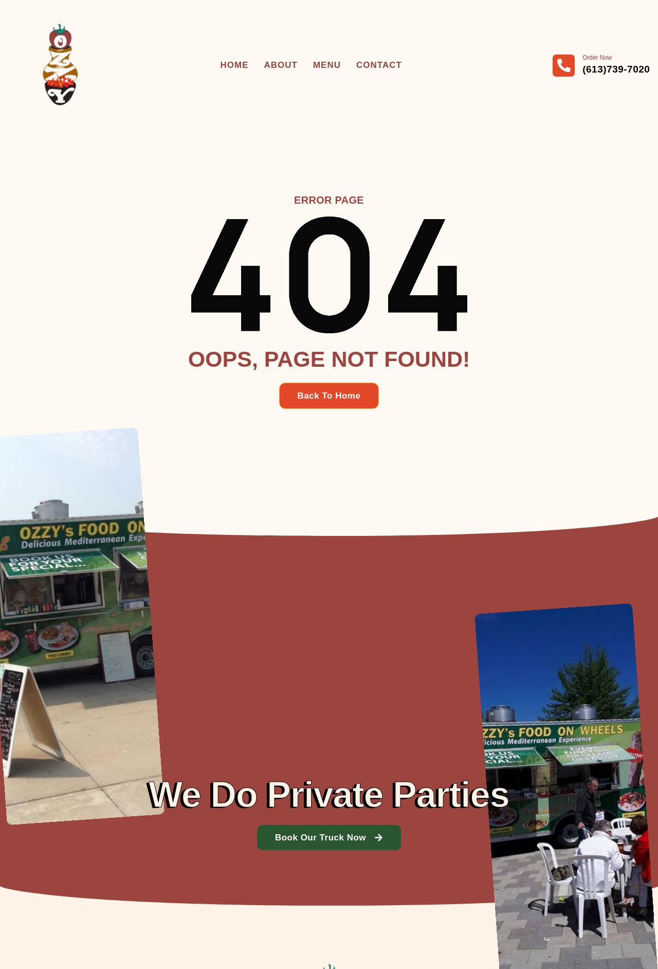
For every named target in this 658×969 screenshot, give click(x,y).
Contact (379, 65)
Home (235, 65)
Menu (327, 65)
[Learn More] (601, 66)
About (281, 65)
